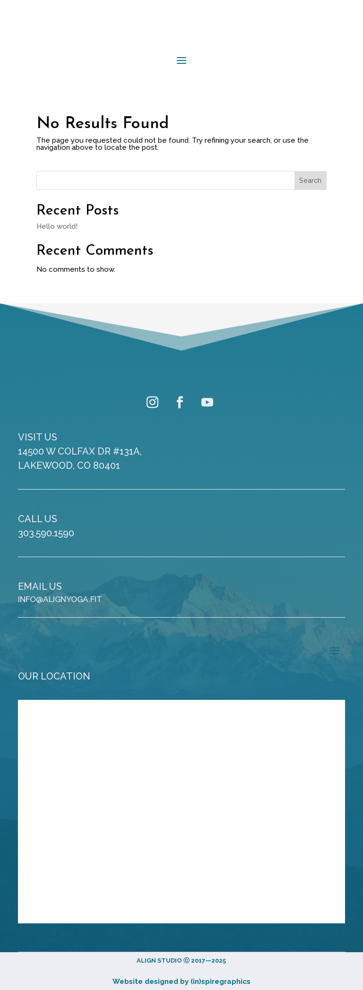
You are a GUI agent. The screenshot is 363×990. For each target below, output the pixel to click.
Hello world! (57, 226)
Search (310, 180)
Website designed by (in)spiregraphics (181, 981)
